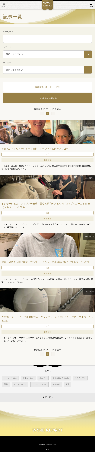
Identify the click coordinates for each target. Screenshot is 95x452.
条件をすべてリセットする (47, 87)
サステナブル (80, 378)
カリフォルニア (20, 384)
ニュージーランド (39, 384)
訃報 (6, 384)
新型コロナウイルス (61, 378)
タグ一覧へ (47, 397)
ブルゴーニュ (28, 378)
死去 (67, 384)
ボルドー (43, 378)
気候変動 (56, 384)
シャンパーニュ (10, 378)
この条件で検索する (47, 98)
